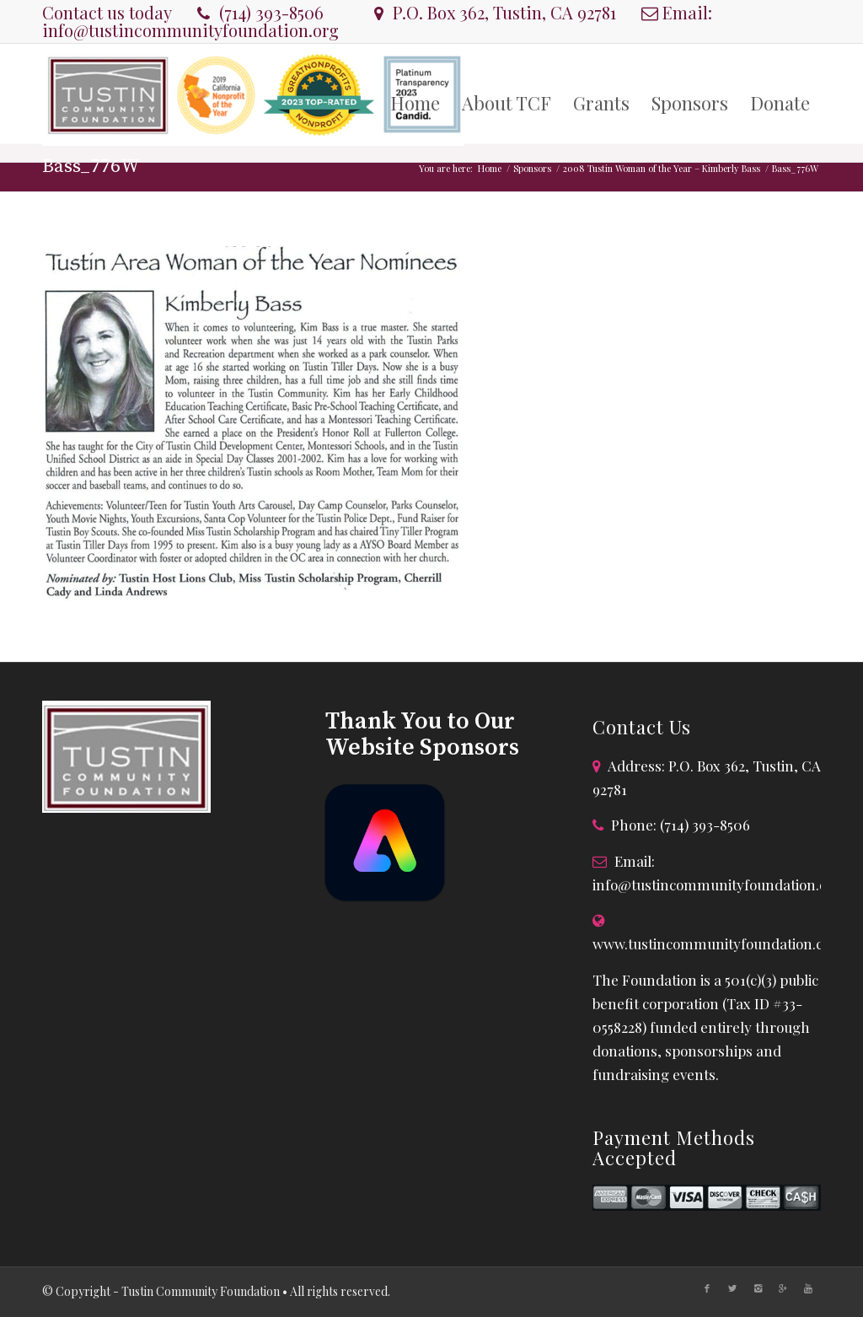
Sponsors (532, 168)
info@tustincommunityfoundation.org (190, 30)
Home (489, 168)
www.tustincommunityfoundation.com (718, 943)
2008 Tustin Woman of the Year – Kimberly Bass (661, 168)
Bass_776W (91, 166)
